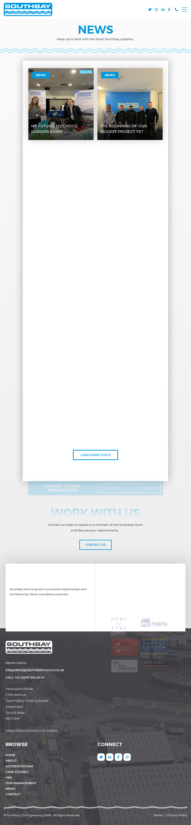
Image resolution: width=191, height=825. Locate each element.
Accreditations (19, 766)
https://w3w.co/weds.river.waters (31, 730)
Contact (13, 794)
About (11, 760)
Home (10, 755)
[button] (184, 10)
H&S (9, 777)
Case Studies (17, 772)
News (41, 75)
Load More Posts (95, 455)
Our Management (21, 783)
